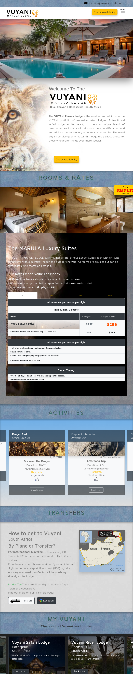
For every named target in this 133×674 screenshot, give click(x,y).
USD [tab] (22, 294)
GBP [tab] (52, 294)
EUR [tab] (110, 294)
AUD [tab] (81, 294)
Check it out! (20, 670)
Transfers (21, 600)
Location (46, 600)
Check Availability (66, 158)
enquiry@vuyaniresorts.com (103, 3)
